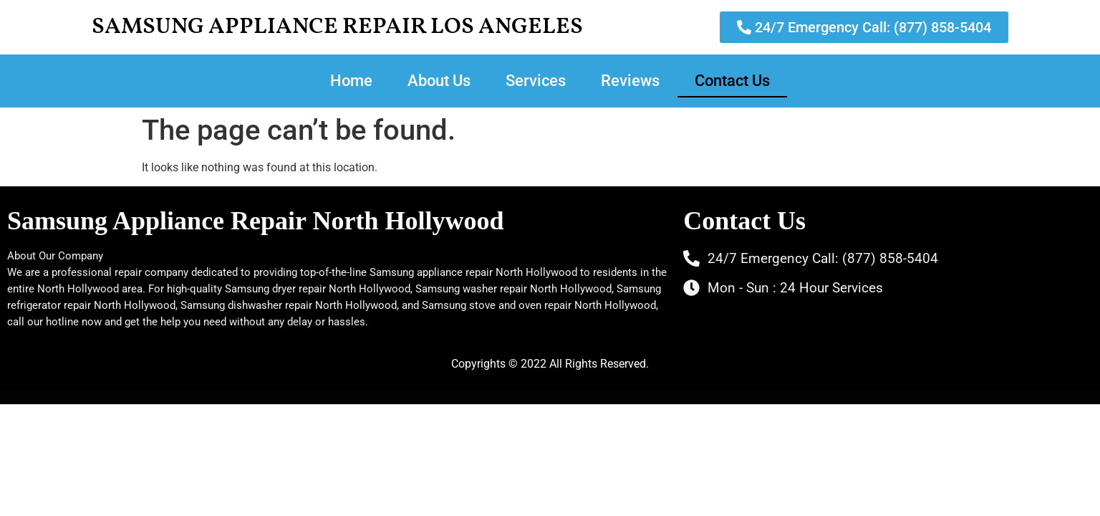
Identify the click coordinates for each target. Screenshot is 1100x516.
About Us (439, 81)
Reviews (630, 81)
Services (536, 81)
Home (351, 81)
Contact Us (732, 81)
